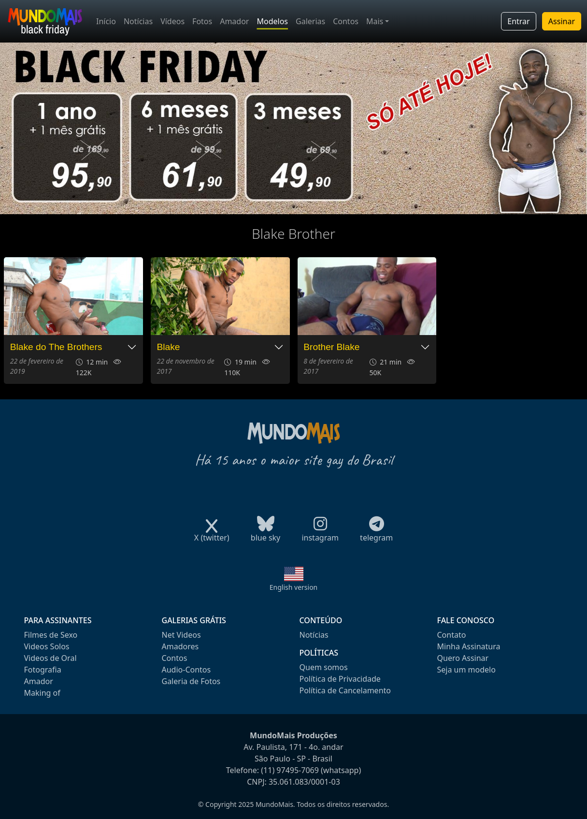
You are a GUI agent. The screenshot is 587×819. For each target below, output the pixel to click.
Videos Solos (47, 646)
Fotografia (42, 669)
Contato (451, 634)
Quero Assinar (463, 658)
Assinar (561, 21)
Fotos (202, 21)
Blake (168, 347)
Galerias (310, 21)
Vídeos (172, 21)
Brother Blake (331, 347)
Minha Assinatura (469, 646)
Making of (42, 692)
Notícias (138, 21)
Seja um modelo (466, 669)
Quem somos (324, 667)
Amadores (180, 646)
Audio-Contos (186, 669)
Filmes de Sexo (51, 634)
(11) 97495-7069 (290, 770)
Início (106, 21)
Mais (374, 21)
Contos (345, 21)
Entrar (518, 21)
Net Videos (181, 634)
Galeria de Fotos (191, 681)
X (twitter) (211, 534)
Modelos (272, 21)
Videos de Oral (50, 658)
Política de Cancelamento (345, 690)
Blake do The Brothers (56, 347)
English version (294, 587)
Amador (234, 21)
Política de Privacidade (340, 678)
